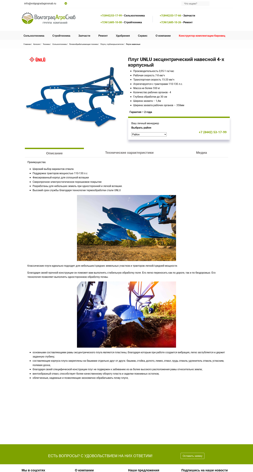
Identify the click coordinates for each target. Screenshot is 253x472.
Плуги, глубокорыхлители (112, 44)
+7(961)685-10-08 (111, 22)
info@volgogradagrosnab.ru (40, 3)
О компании (163, 35)
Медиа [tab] (201, 152)
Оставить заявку (192, 456)
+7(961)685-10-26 (170, 22)
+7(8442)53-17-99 (111, 15)
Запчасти (84, 35)
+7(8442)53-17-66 (170, 15)
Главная (27, 44)
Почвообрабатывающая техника (83, 44)
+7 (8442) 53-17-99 (213, 132)
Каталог (36, 44)
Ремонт (103, 35)
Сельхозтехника (34, 35)
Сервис (142, 35)
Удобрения (123, 35)
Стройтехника (61, 35)
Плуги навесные (133, 44)
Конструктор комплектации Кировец (202, 35)
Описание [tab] (54, 153)
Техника (46, 44)
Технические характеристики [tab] (129, 152)
